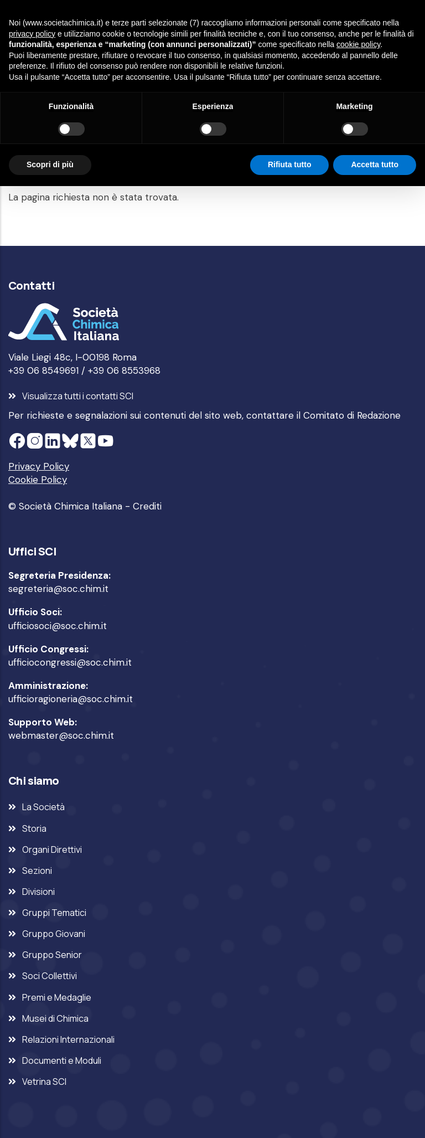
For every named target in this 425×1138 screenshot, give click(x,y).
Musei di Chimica (55, 1018)
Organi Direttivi (52, 849)
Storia (34, 828)
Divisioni (38, 891)
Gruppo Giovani (53, 934)
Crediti (147, 506)
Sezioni (37, 870)
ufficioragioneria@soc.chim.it (70, 699)
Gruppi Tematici (54, 913)
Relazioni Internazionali (68, 1039)
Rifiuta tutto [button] (290, 164)
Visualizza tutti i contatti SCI (77, 396)
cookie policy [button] (358, 44)
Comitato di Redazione (352, 415)
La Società (43, 807)
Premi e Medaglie (56, 997)
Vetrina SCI (44, 1081)
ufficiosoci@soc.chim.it (57, 626)
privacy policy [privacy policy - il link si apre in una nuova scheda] (32, 33)
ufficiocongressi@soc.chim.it (70, 662)
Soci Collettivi (49, 976)
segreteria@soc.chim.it (58, 589)
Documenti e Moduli (61, 1060)
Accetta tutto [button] (374, 164)
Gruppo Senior (52, 955)
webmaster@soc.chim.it (61, 735)
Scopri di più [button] (50, 164)
